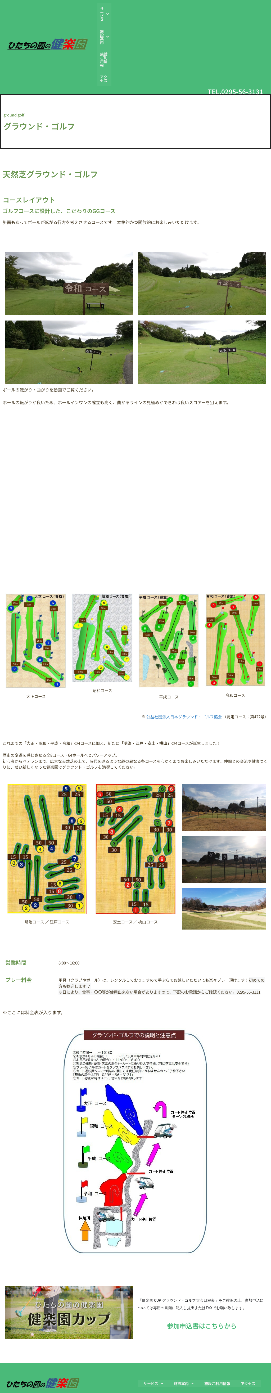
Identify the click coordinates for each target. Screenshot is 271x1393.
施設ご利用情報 (198, 14)
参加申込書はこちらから (202, 1271)
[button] (144, 14)
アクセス (223, 14)
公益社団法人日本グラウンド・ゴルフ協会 (184, 662)
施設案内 (170, 14)
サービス (145, 14)
